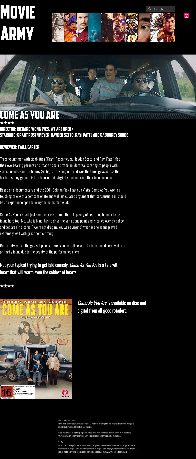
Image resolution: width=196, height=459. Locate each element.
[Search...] (160, 9)
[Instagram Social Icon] (186, 15)
